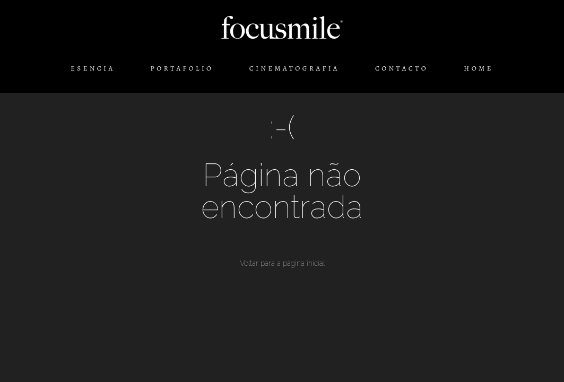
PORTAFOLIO (182, 68)
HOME (478, 68)
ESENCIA (93, 68)
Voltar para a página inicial (282, 263)
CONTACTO (401, 68)
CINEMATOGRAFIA (294, 68)
